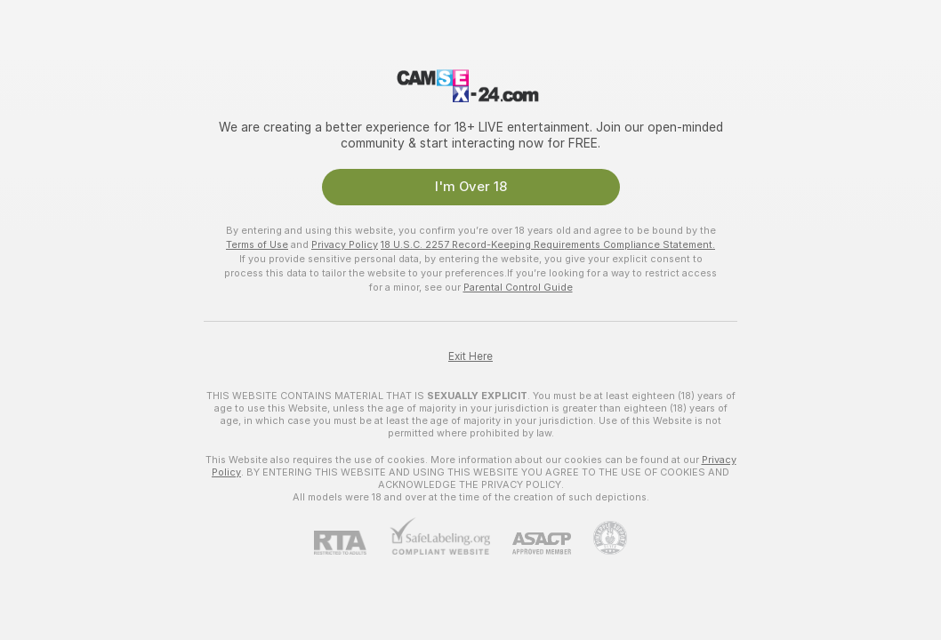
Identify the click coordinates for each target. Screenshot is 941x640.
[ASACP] (530, 543)
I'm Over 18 (471, 187)
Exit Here (470, 356)
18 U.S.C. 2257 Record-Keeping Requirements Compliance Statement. (548, 244)
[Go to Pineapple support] (599, 538)
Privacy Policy (344, 244)
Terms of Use (257, 244)
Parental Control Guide (518, 287)
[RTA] (351, 543)
